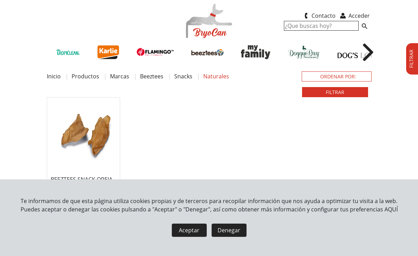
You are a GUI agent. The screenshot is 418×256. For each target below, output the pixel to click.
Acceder (354, 16)
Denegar (229, 230)
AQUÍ (391, 209)
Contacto (319, 16)
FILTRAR (335, 92)
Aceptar (189, 230)
